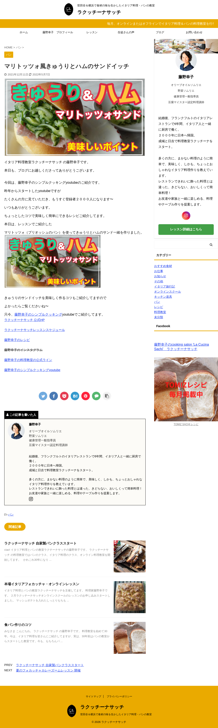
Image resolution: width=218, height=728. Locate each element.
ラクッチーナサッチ (99, 12)
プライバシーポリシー (119, 696)
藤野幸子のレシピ (17, 340)
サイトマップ (93, 696)
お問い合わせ (194, 32)
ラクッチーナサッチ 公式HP (24, 320)
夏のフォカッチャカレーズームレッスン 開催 (48, 670)
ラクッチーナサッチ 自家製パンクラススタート (40, 543)
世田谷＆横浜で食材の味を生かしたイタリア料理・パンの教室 (116, 714)
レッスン (92, 32)
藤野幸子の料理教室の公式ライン (28, 360)
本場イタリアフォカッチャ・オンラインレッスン (41, 584)
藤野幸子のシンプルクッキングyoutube (32, 370)
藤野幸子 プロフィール (58, 32)
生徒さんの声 (126, 32)
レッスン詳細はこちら (186, 229)
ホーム (24, 32)
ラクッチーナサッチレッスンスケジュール (34, 330)
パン (11, 514)
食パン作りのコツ (18, 625)
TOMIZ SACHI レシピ (186, 424)
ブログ (160, 32)
